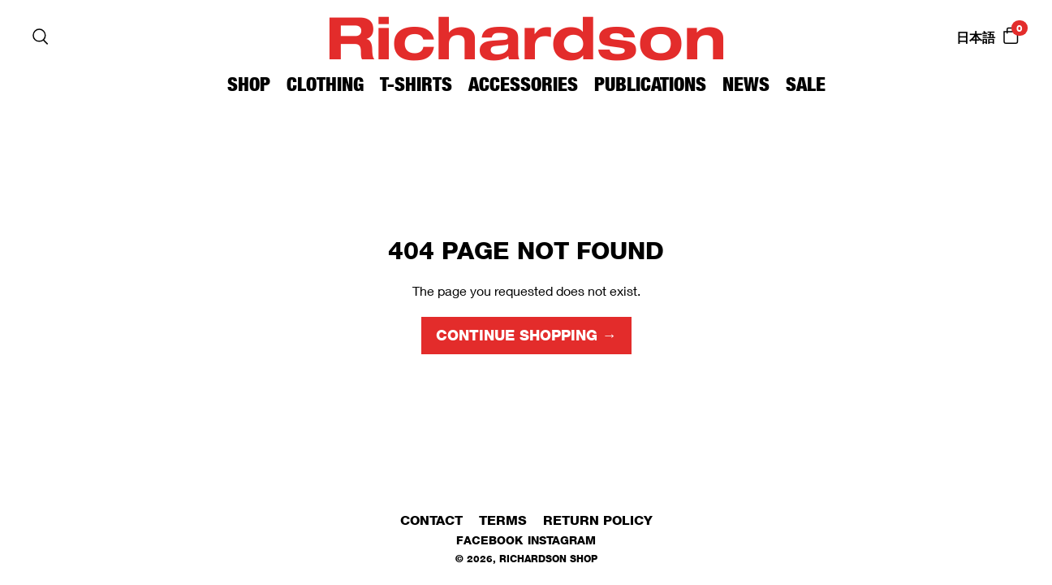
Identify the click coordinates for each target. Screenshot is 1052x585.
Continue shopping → (526, 335)
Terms (503, 520)
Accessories (523, 84)
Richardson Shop (548, 558)
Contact (431, 520)
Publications (650, 84)
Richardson (526, 36)
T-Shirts (416, 84)
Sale (806, 84)
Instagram (562, 540)
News (746, 84)
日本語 (975, 38)
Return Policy (598, 520)
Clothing (325, 84)
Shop (248, 84)
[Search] (40, 36)
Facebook (489, 540)
